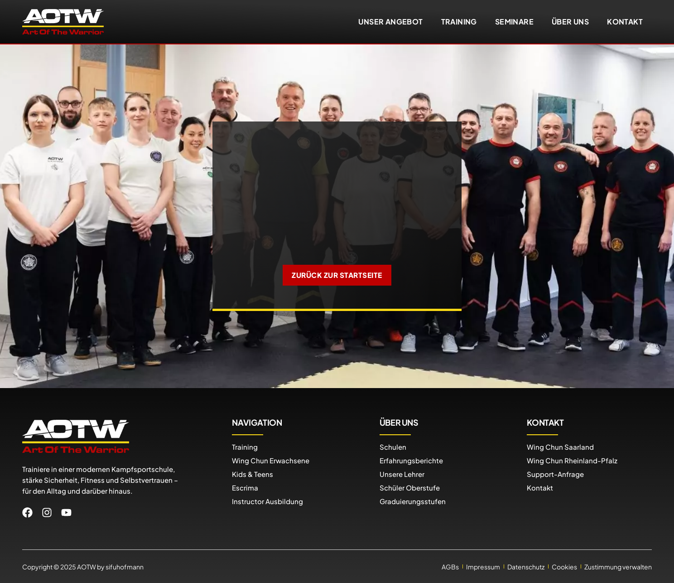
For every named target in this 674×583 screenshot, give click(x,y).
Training (459, 21)
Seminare (514, 21)
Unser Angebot (390, 21)
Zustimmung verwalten (618, 566)
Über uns (570, 21)
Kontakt (625, 21)
